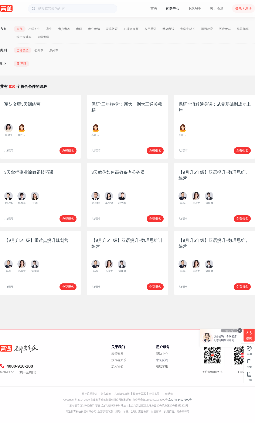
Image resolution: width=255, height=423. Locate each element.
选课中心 (172, 8)
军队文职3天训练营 (22, 104)
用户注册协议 (89, 393)
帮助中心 (162, 353)
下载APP (194, 8)
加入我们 (117, 366)
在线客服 (162, 366)
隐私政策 (106, 393)
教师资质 (117, 353)
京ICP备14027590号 (179, 399)
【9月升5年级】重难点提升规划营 (36, 240)
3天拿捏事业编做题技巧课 (28, 172)
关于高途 (217, 8)
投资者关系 (118, 360)
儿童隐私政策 (122, 393)
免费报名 (68, 150)
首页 (153, 8)
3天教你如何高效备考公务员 (118, 172)
